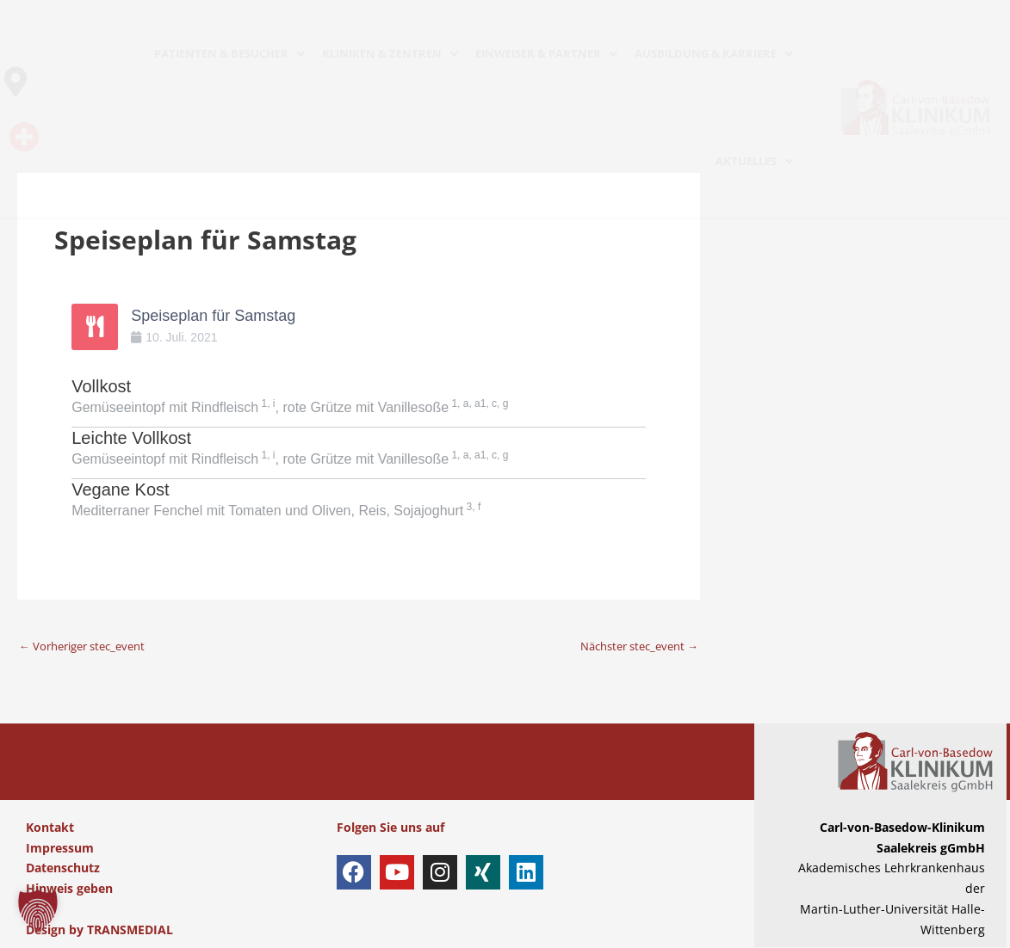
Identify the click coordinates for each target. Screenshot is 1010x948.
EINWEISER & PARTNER (546, 53)
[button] (38, 910)
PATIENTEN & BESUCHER (229, 53)
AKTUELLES (754, 161)
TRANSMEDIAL (130, 930)
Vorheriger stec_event (89, 645)
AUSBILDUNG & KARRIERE (714, 53)
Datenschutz (63, 868)
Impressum (60, 848)
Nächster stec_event (632, 645)
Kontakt (50, 828)
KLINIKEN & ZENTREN (390, 53)
